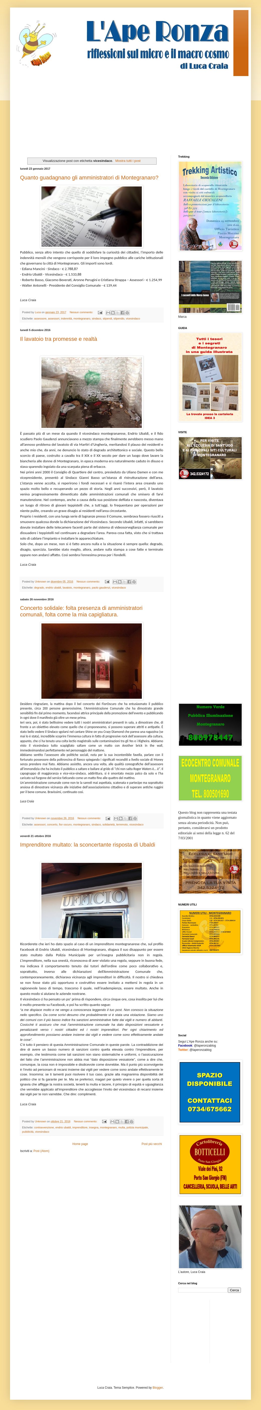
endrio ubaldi (53, 587)
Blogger (158, 1387)
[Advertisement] (106, 111)
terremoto (122, 824)
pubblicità (28, 1131)
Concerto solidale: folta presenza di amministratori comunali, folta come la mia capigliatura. (81, 611)
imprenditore (80, 1127)
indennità (66, 318)
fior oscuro (65, 824)
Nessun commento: (82, 312)
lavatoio (67, 587)
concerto (52, 824)
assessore (40, 318)
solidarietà (108, 824)
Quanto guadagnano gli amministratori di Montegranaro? (89, 177)
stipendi (107, 318)
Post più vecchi (152, 1144)
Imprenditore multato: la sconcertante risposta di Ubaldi (87, 845)
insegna (94, 1127)
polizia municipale (137, 1127)
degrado (39, 587)
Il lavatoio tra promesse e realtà (58, 339)
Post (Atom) (41, 1151)
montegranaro (82, 318)
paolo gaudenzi (101, 587)
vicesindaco (133, 318)
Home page (80, 1144)
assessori (53, 318)
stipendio (118, 318)
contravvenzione (44, 1127)
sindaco (96, 318)
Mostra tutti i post (128, 161)
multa (121, 1127)
